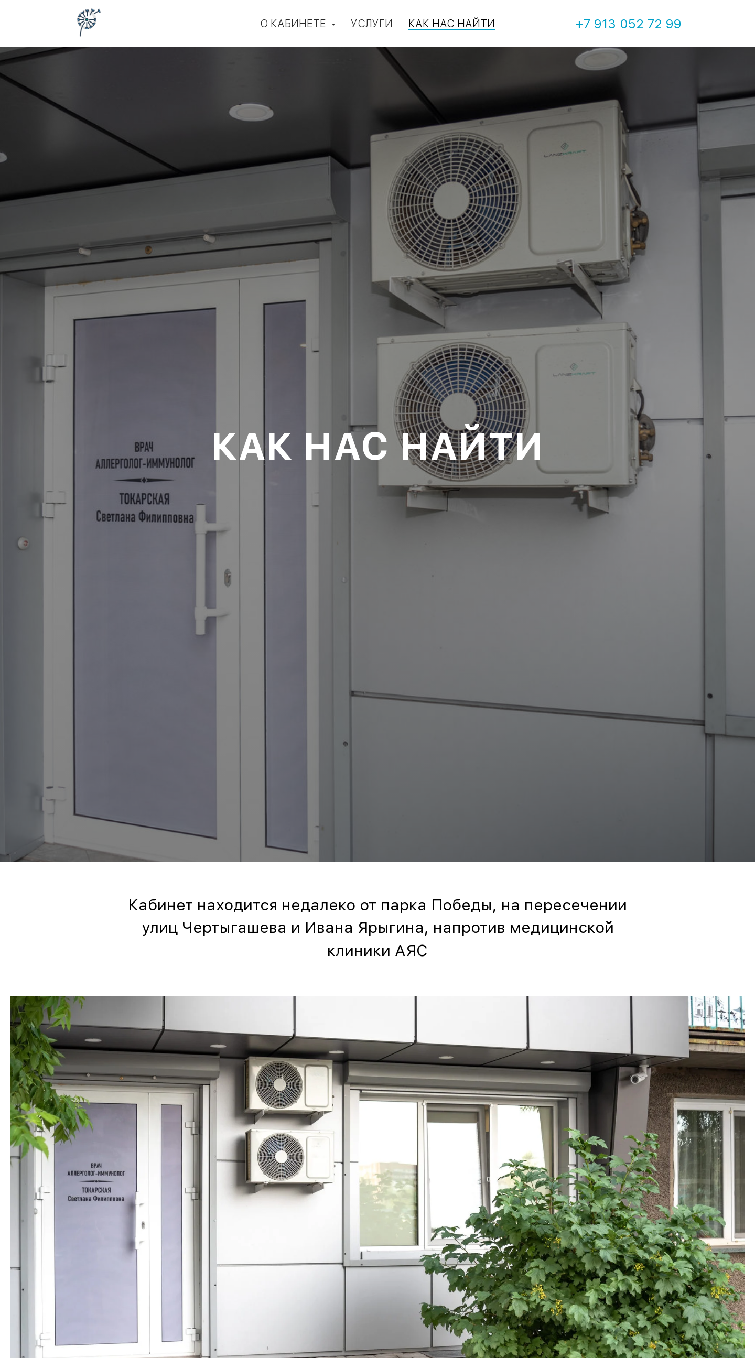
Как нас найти (451, 23)
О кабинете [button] (294, 23)
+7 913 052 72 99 (628, 23)
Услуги (372, 23)
